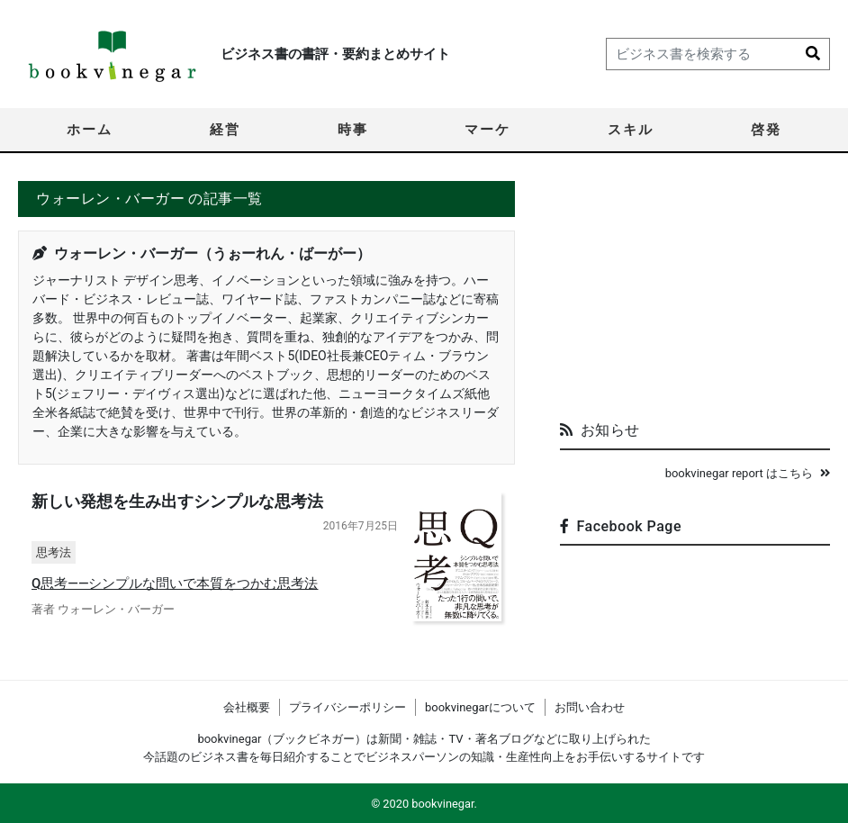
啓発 (766, 130)
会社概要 (246, 707)
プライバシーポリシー (347, 707)
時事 (353, 130)
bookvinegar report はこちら (747, 473)
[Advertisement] (695, 293)
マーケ (487, 130)
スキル (631, 130)
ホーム (90, 130)
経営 (225, 130)
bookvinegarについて (480, 707)
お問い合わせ (590, 707)
